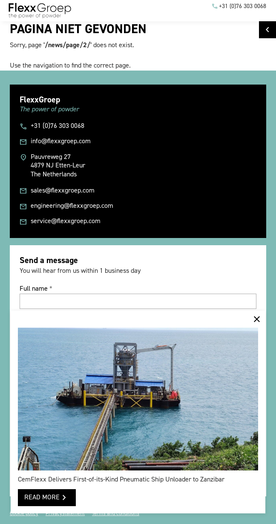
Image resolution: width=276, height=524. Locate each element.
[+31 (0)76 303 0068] (238, 6)
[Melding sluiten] (256, 319)
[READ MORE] (46, 497)
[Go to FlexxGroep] (267, 29)
